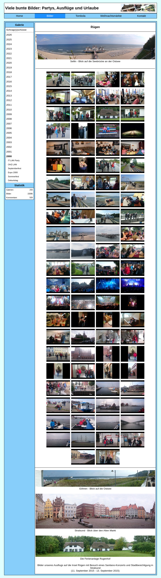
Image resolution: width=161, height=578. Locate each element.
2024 (9, 44)
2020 (9, 62)
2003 (9, 142)
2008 (9, 118)
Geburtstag (12, 180)
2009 (9, 114)
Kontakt (141, 15)
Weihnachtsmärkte (111, 15)
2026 (9, 34)
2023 (9, 48)
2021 (9, 58)
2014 (9, 90)
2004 (9, 137)
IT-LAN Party (13, 160)
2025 (9, 39)
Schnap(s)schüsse (16, 29)
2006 (9, 128)
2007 (9, 123)
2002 (9, 147)
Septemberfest (13, 168)
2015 (9, 86)
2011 (9, 104)
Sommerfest (12, 176)
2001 (9, 151)
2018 (9, 72)
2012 (9, 100)
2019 (9, 67)
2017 (9, 76)
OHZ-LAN (11, 164)
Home (19, 15)
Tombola (80, 15)
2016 (9, 81)
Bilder (50, 15)
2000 (9, 156)
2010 (9, 109)
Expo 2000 (12, 172)
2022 (9, 53)
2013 (9, 95)
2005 (9, 132)
